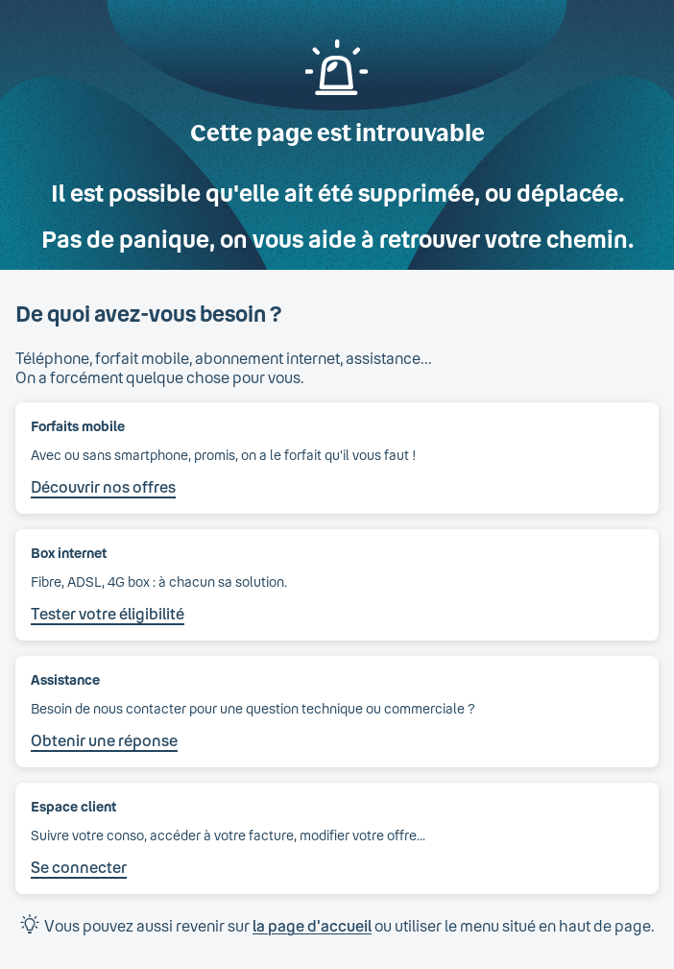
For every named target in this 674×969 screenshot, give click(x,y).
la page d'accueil (312, 925)
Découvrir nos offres (103, 486)
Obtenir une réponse (104, 740)
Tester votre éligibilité (107, 613)
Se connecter (79, 867)
